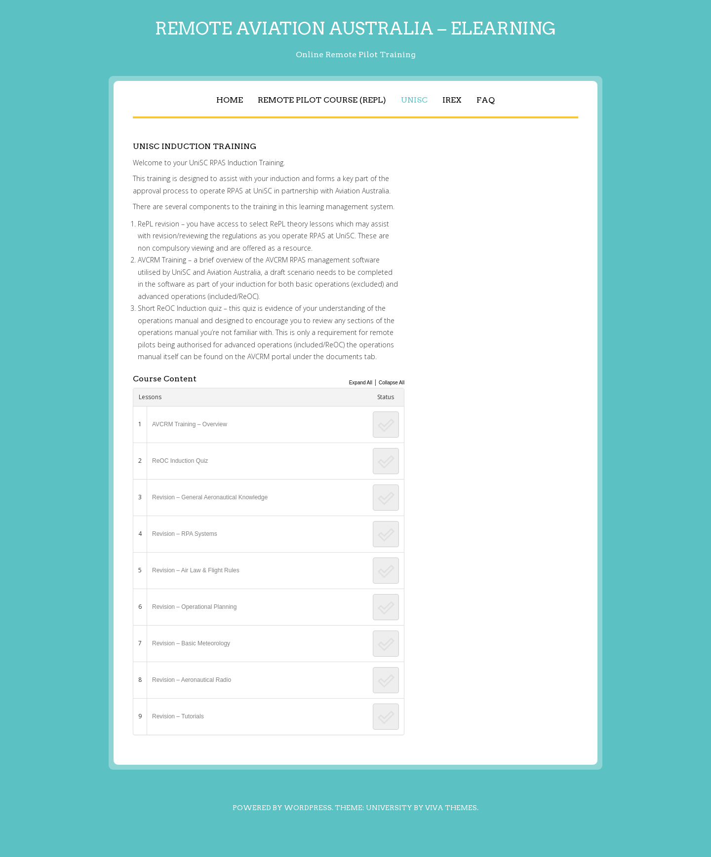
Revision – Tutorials (178, 716)
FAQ (485, 100)
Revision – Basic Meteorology (191, 643)
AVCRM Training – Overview (189, 424)
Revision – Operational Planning (194, 606)
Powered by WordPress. (283, 808)
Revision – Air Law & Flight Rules (195, 570)
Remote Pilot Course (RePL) (322, 100)
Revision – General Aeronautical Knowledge (210, 497)
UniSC (414, 100)
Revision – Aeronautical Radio (191, 679)
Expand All (360, 382)
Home (229, 100)
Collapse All (391, 382)
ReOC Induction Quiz (180, 460)
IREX (452, 100)
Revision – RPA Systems (184, 533)
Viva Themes (451, 808)
